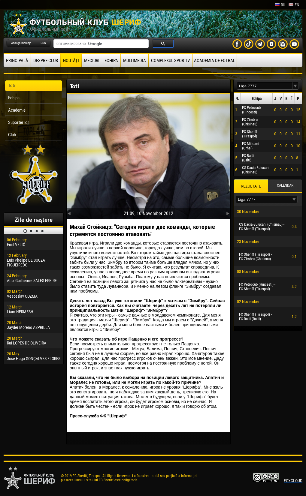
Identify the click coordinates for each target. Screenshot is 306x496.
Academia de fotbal (214, 60)
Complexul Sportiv (170, 60)
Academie (17, 110)
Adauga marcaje (21, 43)
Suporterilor (18, 122)
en (293, 4)
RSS (43, 43)
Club (12, 134)
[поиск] (100, 44)
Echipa (111, 60)
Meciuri (91, 60)
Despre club (45, 60)
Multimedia (134, 60)
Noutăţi (71, 60)
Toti (11, 85)
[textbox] (264, 86)
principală (17, 60)
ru (279, 4)
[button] (295, 86)
